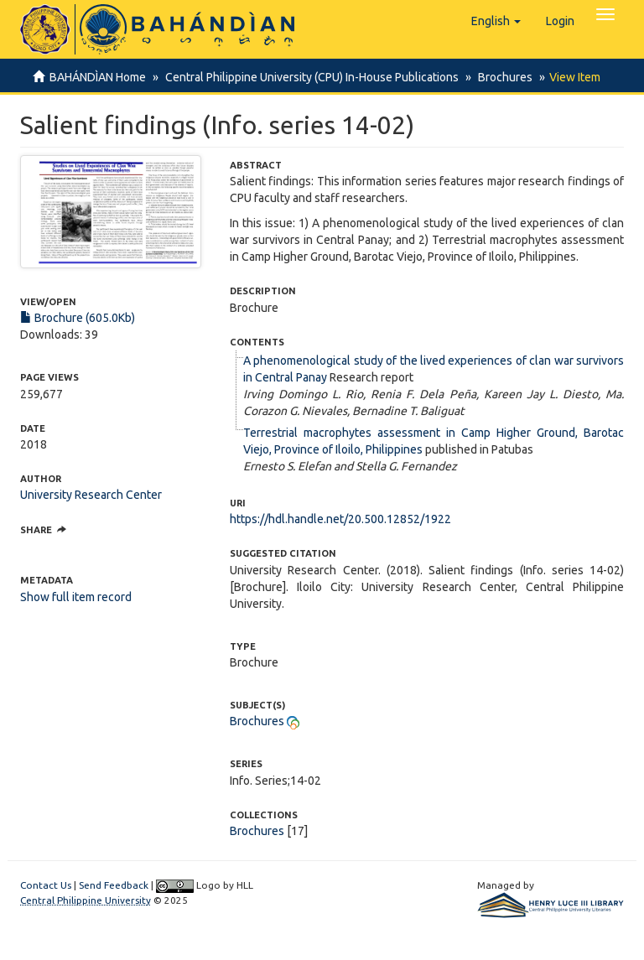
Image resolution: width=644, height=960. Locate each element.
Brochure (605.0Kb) (77, 317)
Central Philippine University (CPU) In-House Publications (309, 77)
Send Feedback (113, 885)
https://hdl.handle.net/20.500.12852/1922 (340, 519)
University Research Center (91, 494)
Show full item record (76, 597)
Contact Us (45, 885)
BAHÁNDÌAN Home (97, 77)
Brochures (500, 77)
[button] (496, 21)
